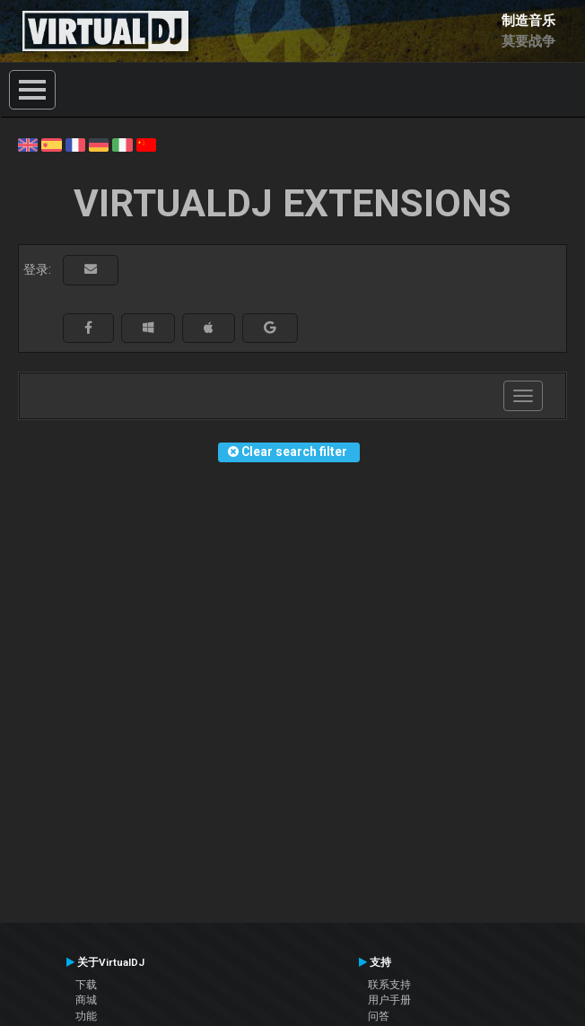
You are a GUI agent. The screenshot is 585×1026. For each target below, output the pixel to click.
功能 (86, 1016)
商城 (86, 1000)
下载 (86, 984)
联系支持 (389, 984)
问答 (378, 1016)
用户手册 (389, 1000)
